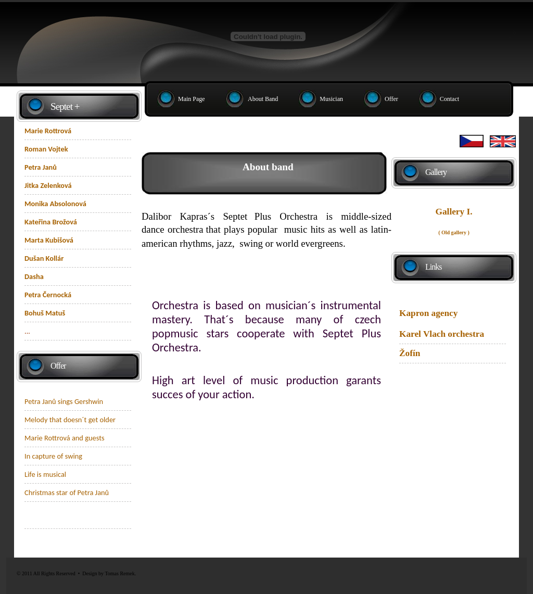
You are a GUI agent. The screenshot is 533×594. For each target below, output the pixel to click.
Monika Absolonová (55, 203)
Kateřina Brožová (50, 221)
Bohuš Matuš (44, 313)
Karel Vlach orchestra (441, 334)
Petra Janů (40, 167)
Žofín (409, 353)
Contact (449, 99)
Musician (331, 99)
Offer (391, 99)
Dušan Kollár (44, 258)
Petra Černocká (47, 294)
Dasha (34, 276)
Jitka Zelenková (48, 185)
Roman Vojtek (46, 149)
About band (262, 99)
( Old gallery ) (453, 232)
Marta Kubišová (48, 240)
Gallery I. (454, 212)
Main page (191, 99)
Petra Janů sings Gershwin (63, 401)
